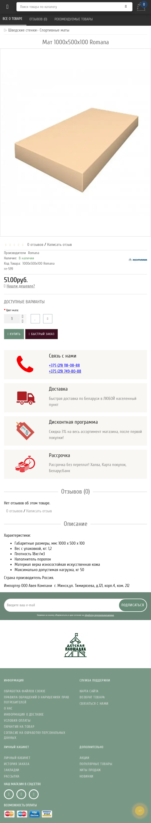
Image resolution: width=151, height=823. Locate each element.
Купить (14, 334)
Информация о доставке (24, 714)
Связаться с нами (94, 704)
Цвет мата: (12, 310)
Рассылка (12, 776)
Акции (84, 758)
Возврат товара (92, 697)
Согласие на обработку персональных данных (34, 735)
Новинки (86, 776)
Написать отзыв (59, 244)
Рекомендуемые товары (74, 19)
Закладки (11, 770)
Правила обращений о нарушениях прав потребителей (36, 699)
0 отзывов (34, 244)
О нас (8, 708)
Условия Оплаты (17, 720)
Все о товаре (13, 18)
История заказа (16, 764)
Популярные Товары (96, 764)
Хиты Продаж (90, 770)
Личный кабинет (17, 758)
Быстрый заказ (41, 334)
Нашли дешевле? (21, 286)
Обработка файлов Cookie (24, 691)
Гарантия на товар (19, 727)
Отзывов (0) (38, 19)
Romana (33, 253)
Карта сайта (89, 691)
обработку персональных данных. (99, 615)
